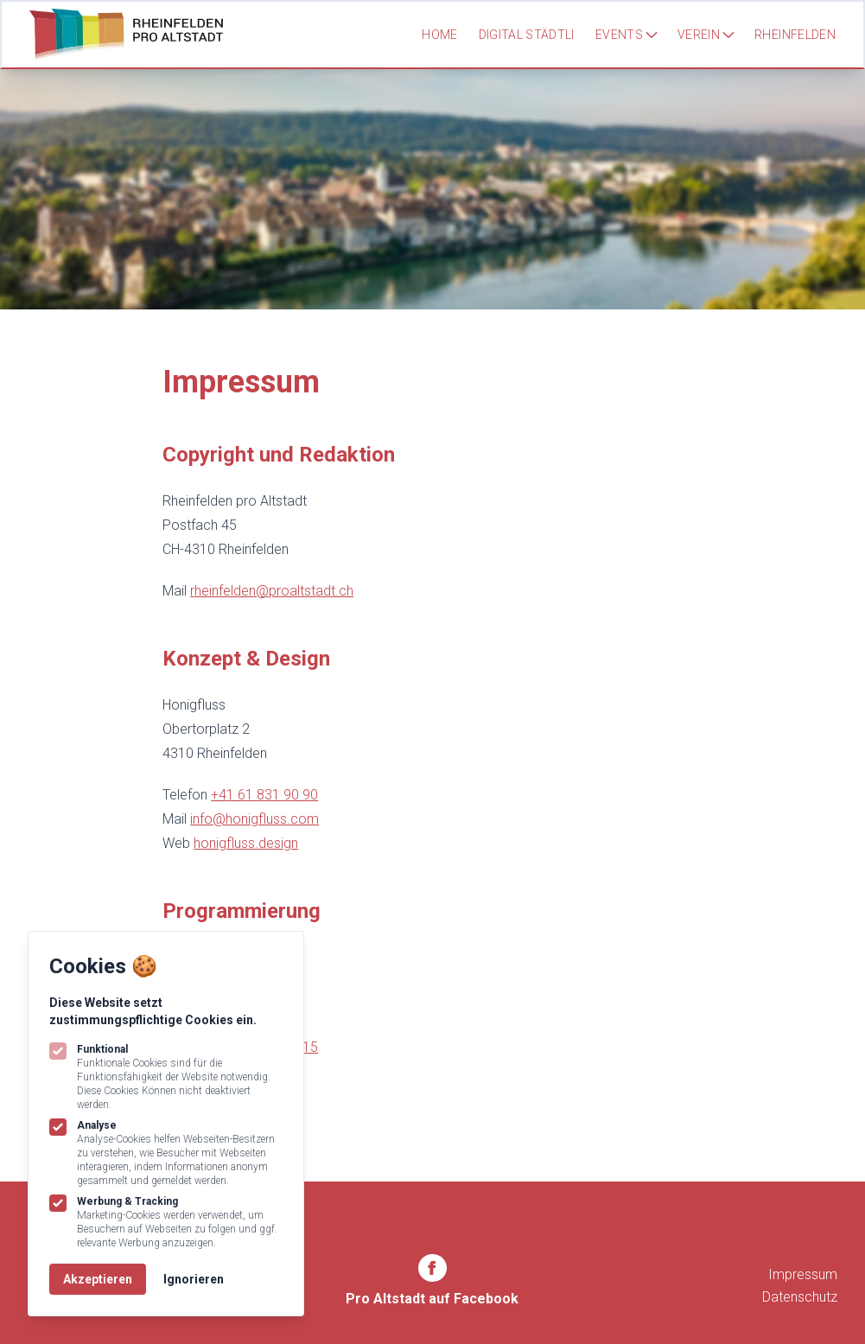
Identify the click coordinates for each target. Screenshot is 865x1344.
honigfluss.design (246, 843)
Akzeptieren (97, 1279)
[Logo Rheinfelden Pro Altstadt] (126, 34)
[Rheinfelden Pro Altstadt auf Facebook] (432, 1281)
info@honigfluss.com (254, 819)
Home (439, 34)
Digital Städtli (527, 34)
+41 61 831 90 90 (264, 795)
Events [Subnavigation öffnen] (626, 34)
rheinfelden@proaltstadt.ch (271, 591)
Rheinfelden (795, 34)
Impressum (802, 1274)
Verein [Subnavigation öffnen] (705, 34)
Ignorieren (193, 1279)
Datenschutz (799, 1297)
